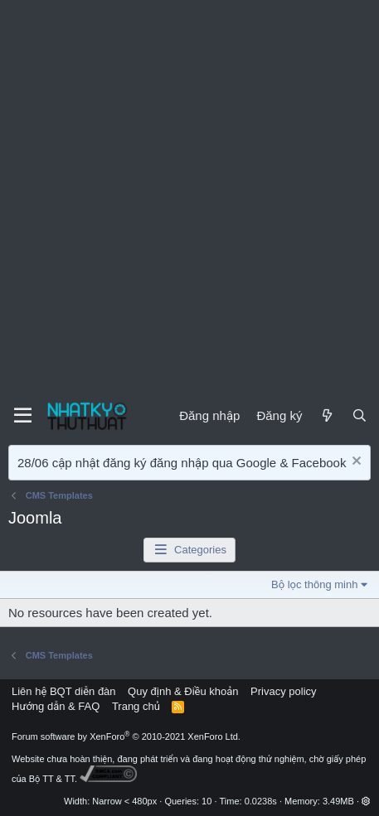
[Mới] (326, 415)
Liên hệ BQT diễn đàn (64, 691)
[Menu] (22, 416)
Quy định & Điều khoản (183, 691)
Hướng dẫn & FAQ (56, 706)
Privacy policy (283, 691)
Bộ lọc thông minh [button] (314, 584)
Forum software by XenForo (126, 736)
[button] (366, 801)
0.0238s (261, 801)
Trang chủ (136, 706)
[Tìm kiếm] (359, 415)
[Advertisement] (189, 197)
